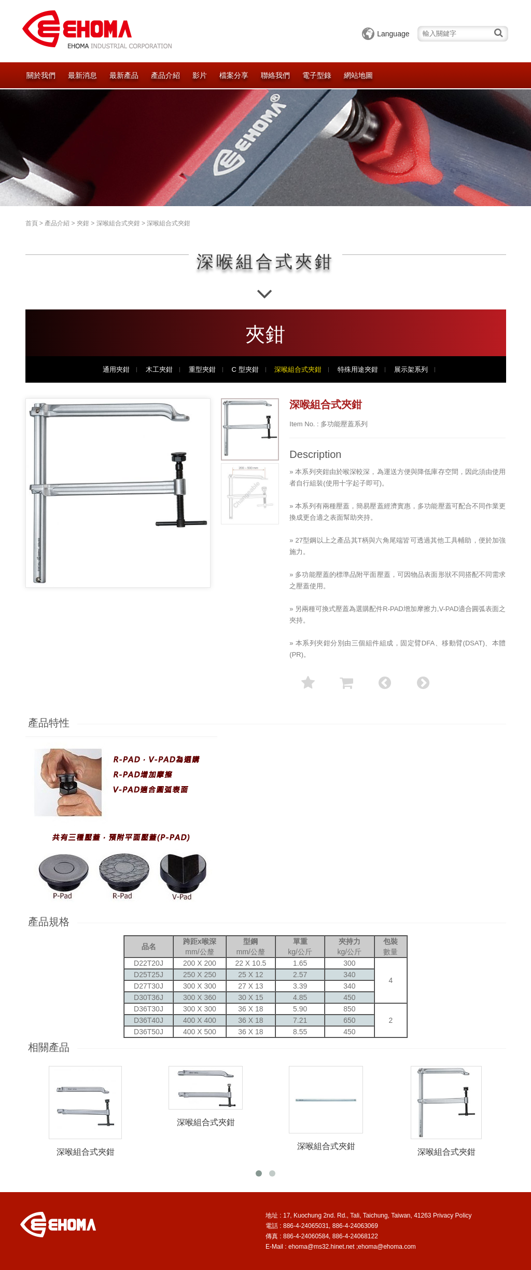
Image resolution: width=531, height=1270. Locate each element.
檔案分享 (233, 75)
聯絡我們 (275, 75)
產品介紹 (165, 75)
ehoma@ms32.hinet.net (321, 1246)
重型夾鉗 (202, 369)
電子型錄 (316, 75)
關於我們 (40, 75)
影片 (199, 75)
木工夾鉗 (159, 369)
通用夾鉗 (116, 369)
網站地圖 (358, 75)
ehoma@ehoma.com (387, 1246)
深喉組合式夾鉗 (118, 223)
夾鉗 (83, 223)
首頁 (31, 223)
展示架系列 (411, 369)
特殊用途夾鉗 (358, 369)
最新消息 (82, 75)
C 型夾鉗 (245, 369)
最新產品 (123, 75)
